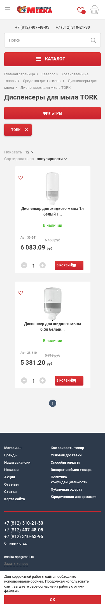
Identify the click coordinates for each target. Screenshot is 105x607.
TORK (20, 129)
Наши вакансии (17, 462)
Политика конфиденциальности (69, 479)
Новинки (11, 470)
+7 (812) (23, 523)
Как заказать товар (67, 448)
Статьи (10, 492)
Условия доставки (66, 455)
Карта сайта (14, 499)
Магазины (13, 448)
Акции (9, 477)
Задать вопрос (16, 564)
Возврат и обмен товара (71, 470)
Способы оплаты (65, 462)
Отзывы (11, 484)
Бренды (11, 455)
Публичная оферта (66, 489)
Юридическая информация (73, 497)
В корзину (65, 265)
